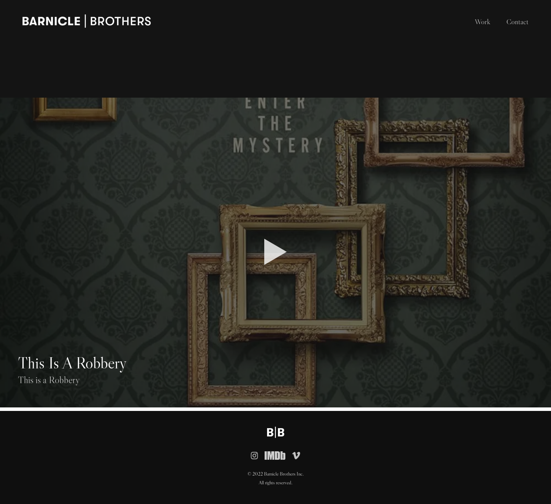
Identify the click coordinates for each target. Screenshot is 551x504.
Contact (517, 21)
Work (483, 21)
